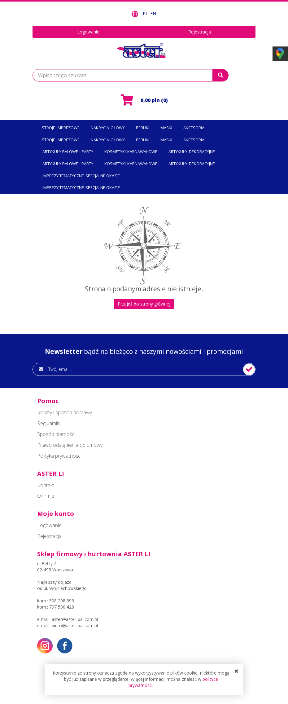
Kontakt (45, 485)
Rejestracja (199, 32)
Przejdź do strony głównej (144, 304)
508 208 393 (61, 601)
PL (146, 13)
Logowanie (88, 32)
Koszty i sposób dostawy (64, 412)
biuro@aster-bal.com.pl (75, 625)
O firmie (45, 495)
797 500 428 (61, 607)
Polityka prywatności (59, 455)
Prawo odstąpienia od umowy (70, 445)
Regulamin (48, 423)
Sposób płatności (56, 434)
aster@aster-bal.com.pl (75, 619)
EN (153, 13)
